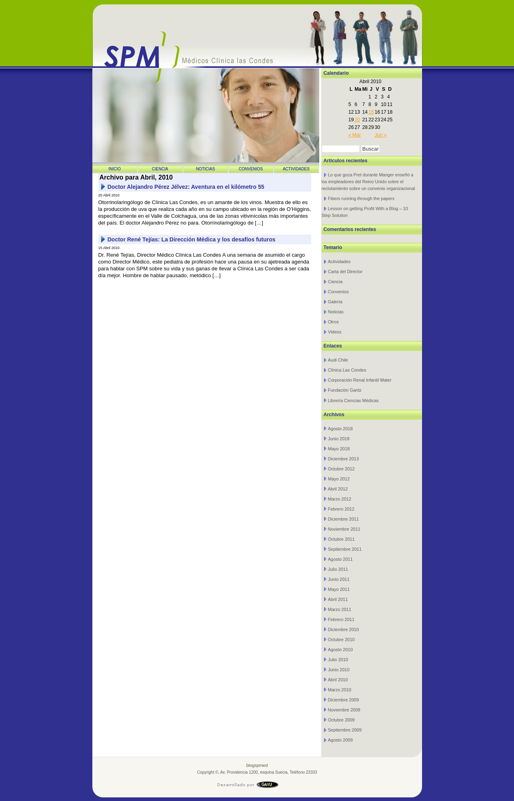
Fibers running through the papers (361, 198)
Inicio (114, 169)
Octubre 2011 (341, 539)
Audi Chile (338, 360)
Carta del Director (345, 271)
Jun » (381, 135)
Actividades (296, 169)
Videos (334, 331)
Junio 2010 (339, 669)
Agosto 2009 (340, 740)
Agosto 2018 (340, 428)
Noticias (205, 169)
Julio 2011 (338, 569)
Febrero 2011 (341, 619)
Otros (333, 321)
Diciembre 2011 (343, 519)
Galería (335, 301)
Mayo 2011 (339, 589)
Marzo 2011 (339, 609)
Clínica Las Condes (347, 370)
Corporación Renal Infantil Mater (360, 380)
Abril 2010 (338, 679)
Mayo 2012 (339, 478)
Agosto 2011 (340, 559)
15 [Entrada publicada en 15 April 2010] (371, 112)
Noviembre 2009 (344, 709)
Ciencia (160, 169)
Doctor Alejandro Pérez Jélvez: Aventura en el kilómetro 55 (186, 187)
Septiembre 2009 (345, 729)
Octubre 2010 (341, 639)
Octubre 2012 (341, 468)
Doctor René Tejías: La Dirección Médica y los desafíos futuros (191, 239)
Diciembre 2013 (343, 458)
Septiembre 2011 (345, 549)
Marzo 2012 (339, 499)
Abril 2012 (338, 488)
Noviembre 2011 (344, 529)
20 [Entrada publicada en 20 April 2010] (357, 120)
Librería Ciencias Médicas (353, 400)
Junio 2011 (339, 579)
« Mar (354, 135)
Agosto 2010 (340, 649)
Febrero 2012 (341, 509)
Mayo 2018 (339, 448)
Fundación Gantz (345, 390)
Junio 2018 (339, 438)
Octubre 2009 (341, 719)
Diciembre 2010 (343, 629)
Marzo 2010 (339, 689)
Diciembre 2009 (343, 699)
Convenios (251, 169)
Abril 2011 (338, 599)
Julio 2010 (338, 659)
